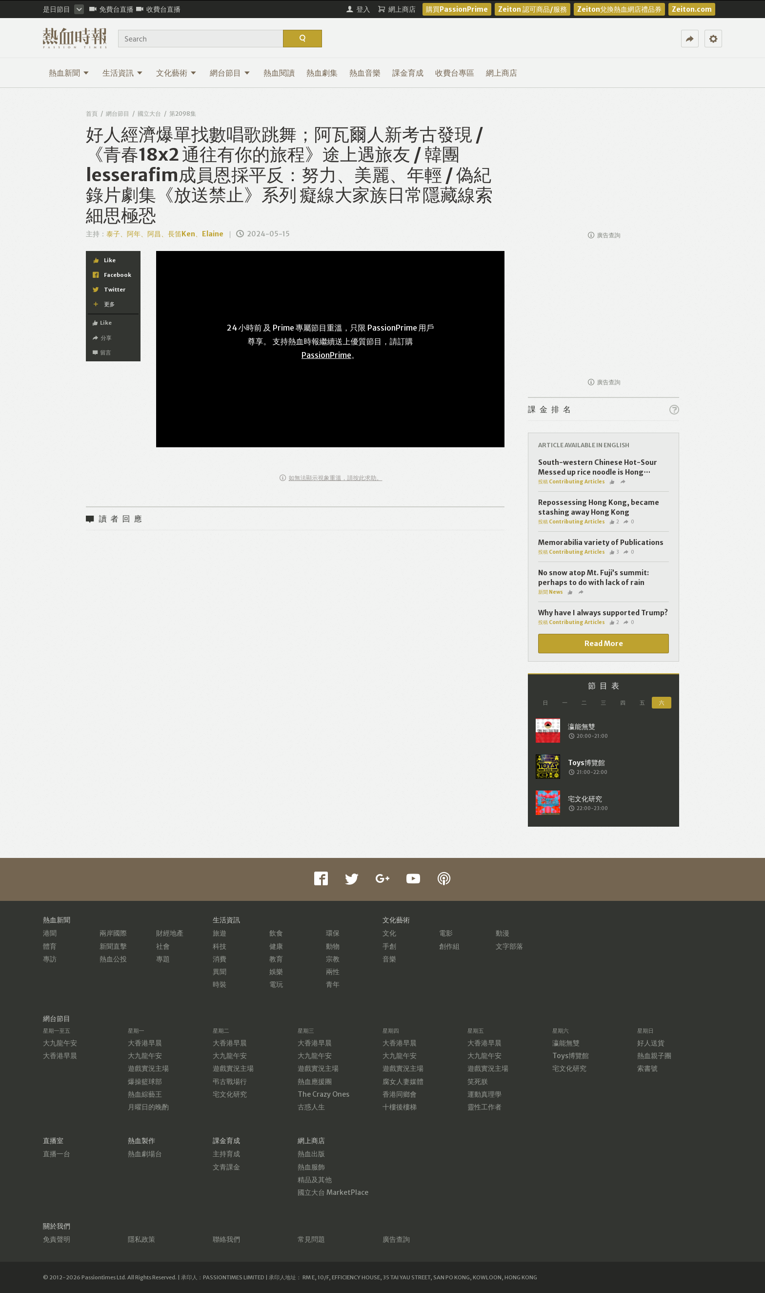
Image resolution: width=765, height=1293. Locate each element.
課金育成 (407, 73)
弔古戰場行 (230, 1081)
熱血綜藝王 (145, 1094)
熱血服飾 (311, 1167)
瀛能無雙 (566, 1043)
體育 (50, 946)
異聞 (219, 971)
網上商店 (501, 73)
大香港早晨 (60, 1055)
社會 (163, 946)
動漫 (502, 933)
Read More (603, 643)
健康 (276, 946)
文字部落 (509, 946)
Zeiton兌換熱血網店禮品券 (619, 9)
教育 (276, 959)
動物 (333, 946)
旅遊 (219, 933)
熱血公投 (113, 959)
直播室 (53, 1140)
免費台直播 (111, 9)
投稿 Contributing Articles (571, 482)
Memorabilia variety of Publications (601, 542)
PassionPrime (326, 355)
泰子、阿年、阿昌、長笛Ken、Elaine (164, 233)
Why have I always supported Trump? (603, 612)
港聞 (50, 933)
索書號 (647, 1068)
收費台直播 (158, 9)
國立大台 (149, 113)
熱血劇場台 (145, 1153)
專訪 (50, 959)
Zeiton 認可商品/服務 (532, 9)
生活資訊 (122, 73)
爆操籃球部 (145, 1081)
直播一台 (56, 1153)
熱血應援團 (315, 1081)
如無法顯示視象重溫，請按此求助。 (331, 477)
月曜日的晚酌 (148, 1107)
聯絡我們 (226, 1239)
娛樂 (276, 971)
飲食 (276, 933)
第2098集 (182, 113)
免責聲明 (56, 1239)
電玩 (276, 984)
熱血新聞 (69, 73)
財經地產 (169, 933)
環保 (333, 933)
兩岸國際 (113, 933)
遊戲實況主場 (148, 1068)
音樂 (389, 959)
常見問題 (311, 1239)
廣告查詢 (604, 235)
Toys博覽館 (570, 1055)
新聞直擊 (113, 946)
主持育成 (226, 1153)
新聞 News (550, 592)
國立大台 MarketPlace (333, 1192)
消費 (219, 959)
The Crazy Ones (323, 1094)
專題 (163, 959)
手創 (389, 946)
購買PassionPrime (457, 9)
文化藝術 (176, 73)
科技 (219, 946)
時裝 (219, 984)
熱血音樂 (365, 73)
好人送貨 (650, 1043)
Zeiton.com (692, 9)
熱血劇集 (322, 73)
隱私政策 (141, 1239)
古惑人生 (311, 1107)
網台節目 (230, 73)
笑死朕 (477, 1081)
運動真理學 (484, 1094)
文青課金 (226, 1167)
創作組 (449, 946)
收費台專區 (454, 73)
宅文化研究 (230, 1094)
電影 (446, 933)
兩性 (333, 971)
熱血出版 (311, 1153)
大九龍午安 (60, 1043)
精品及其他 (315, 1179)
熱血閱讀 (279, 73)
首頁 (92, 113)
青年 (333, 984)
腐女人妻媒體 (402, 1081)
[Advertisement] (603, 164)
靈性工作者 (484, 1107)
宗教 (333, 959)
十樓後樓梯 (399, 1107)
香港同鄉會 (399, 1094)
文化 (389, 933)
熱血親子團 (654, 1055)
